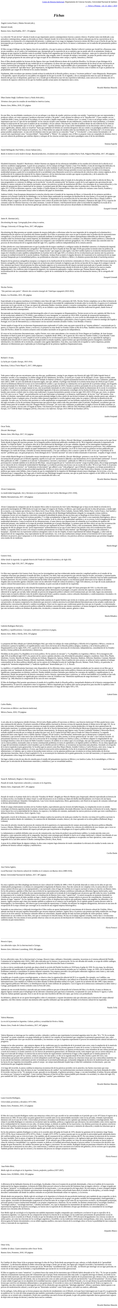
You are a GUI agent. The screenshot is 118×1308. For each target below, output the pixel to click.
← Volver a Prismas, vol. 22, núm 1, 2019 (101, 6)
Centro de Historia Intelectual (53, 2)
